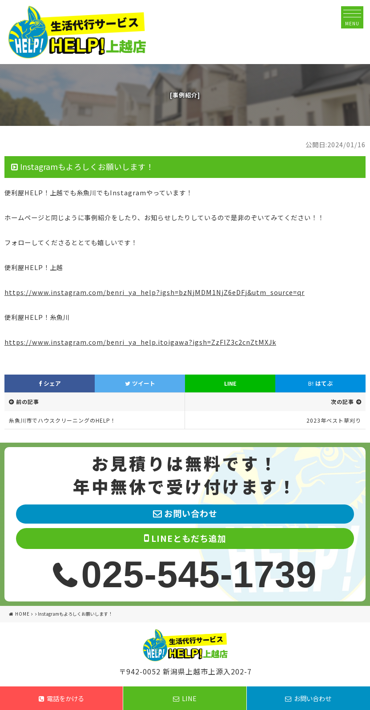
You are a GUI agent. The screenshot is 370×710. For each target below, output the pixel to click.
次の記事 (342, 401)
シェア (50, 383)
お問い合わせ (308, 698)
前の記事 (27, 401)
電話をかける (61, 698)
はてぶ (320, 383)
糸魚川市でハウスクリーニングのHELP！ (62, 420)
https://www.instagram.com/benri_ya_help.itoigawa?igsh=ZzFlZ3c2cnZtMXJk (140, 342)
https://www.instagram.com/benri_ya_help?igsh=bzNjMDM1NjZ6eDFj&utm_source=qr (154, 292)
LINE (230, 383)
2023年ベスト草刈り (333, 420)
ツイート (140, 383)
